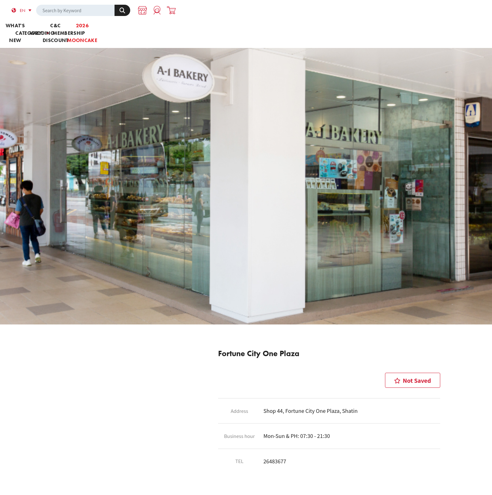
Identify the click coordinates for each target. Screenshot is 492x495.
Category (172, 28)
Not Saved (412, 360)
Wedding (221, 28)
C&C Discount (270, 28)
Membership (320, 28)
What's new (122, 28)
